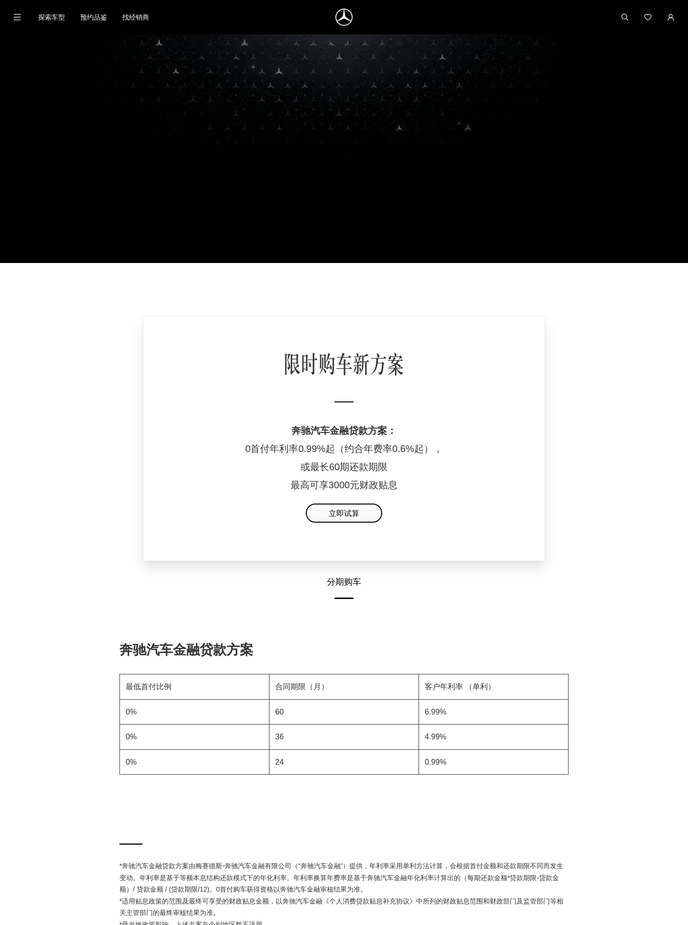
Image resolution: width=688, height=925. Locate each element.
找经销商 (135, 17)
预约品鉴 (93, 17)
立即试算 (344, 361)
